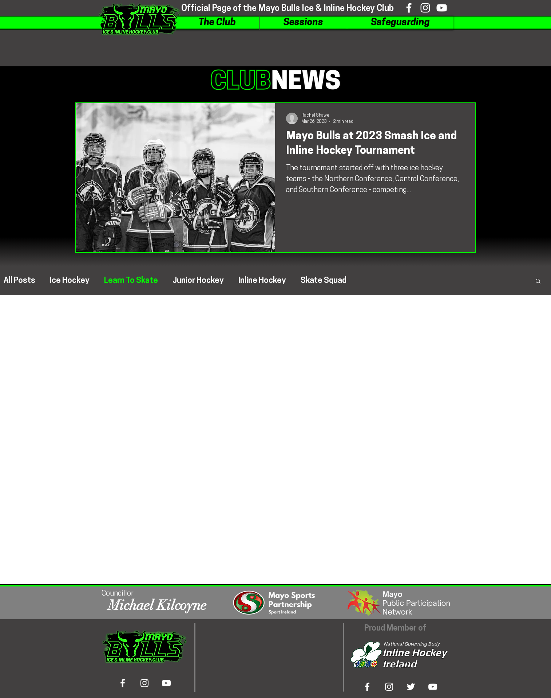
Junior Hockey (198, 281)
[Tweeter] (410, 686)
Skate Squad (323, 281)
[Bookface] (409, 7)
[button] (217, 23)
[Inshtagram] (425, 7)
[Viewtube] (441, 7)
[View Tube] (432, 686)
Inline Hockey (262, 281)
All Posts (19, 281)
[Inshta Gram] (389, 686)
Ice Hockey (70, 281)
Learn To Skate (131, 281)
